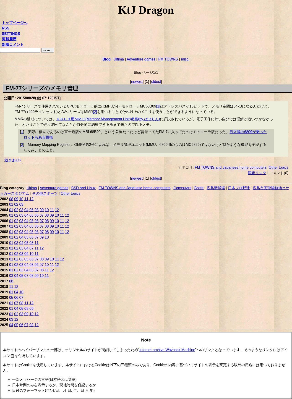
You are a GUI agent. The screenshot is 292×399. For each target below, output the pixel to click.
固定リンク (257, 173)
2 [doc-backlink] (22, 145)
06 (31, 210)
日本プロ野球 (239, 188)
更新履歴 (9, 39)
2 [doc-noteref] (95, 112)
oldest (156, 82)
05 (31, 215)
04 (26, 210)
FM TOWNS (168, 59)
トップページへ (14, 23)
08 (11, 199)
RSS (5, 28)
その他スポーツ (45, 193)
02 (16, 204)
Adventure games (141, 59)
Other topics (278, 167)
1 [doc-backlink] (22, 132)
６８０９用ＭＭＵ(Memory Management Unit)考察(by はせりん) (108, 119)
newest (137, 82)
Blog (106, 59)
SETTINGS (11, 34)
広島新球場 (216, 188)
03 (21, 204)
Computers (182, 188)
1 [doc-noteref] (158, 106)
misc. (185, 59)
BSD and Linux (83, 188)
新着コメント (13, 45)
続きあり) (13, 160)
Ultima (119, 59)
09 (16, 199)
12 (31, 199)
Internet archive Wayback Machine (167, 350)
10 (21, 199)
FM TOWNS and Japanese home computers (231, 167)
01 (11, 204)
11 (26, 199)
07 (42, 215)
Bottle (199, 188)
